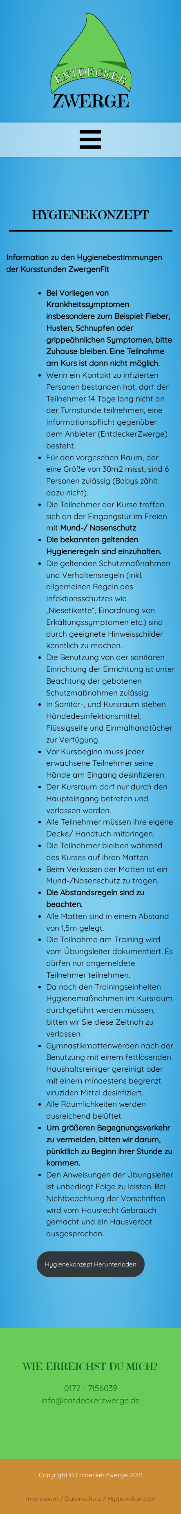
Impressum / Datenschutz (63, 1499)
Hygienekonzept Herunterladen (90, 1264)
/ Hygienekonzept (129, 1499)
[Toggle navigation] (90, 140)
